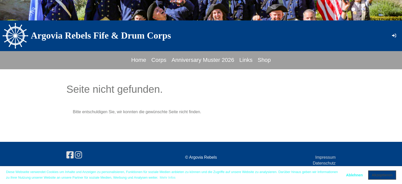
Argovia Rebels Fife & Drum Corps (101, 35)
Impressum (325, 157)
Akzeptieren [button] (382, 175)
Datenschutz (324, 163)
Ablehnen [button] (354, 175)
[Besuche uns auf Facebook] (70, 155)
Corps (158, 60)
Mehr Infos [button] (167, 177)
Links (246, 60)
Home (138, 60)
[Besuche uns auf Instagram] (78, 155)
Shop (264, 60)
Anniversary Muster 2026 (203, 60)
